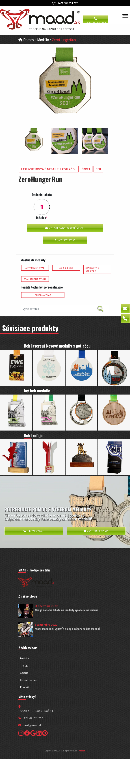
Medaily (24, 658)
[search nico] (56, 308)
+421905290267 (95, 20)
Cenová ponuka (28, 679)
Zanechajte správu (96, 530)
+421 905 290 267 (68, 3)
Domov (26, 39)
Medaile (43, 39)
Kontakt (24, 687)
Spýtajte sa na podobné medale (65, 227)
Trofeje (24, 665)
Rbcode (82, 750)
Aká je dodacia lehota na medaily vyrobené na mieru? (66, 610)
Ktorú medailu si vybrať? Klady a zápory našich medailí (67, 629)
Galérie (24, 672)
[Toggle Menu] (125, 15)
